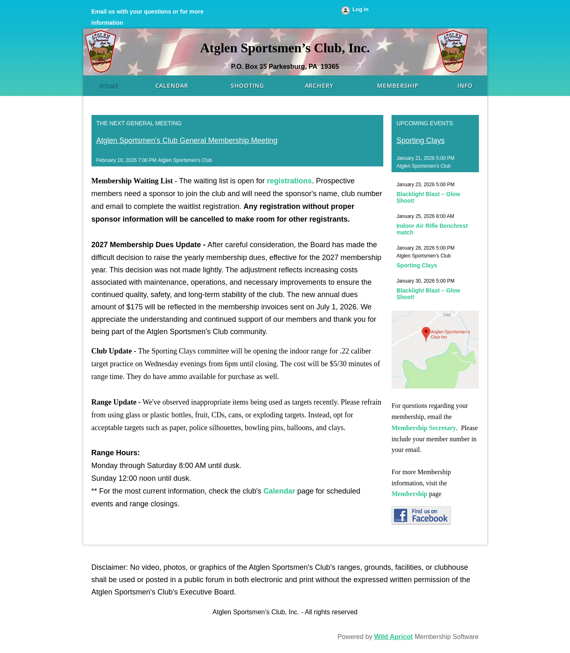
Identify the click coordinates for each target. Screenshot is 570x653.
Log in (360, 9)
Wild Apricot (393, 636)
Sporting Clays (420, 140)
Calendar (279, 491)
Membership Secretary (424, 427)
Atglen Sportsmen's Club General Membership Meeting (187, 140)
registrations (289, 181)
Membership (409, 493)
